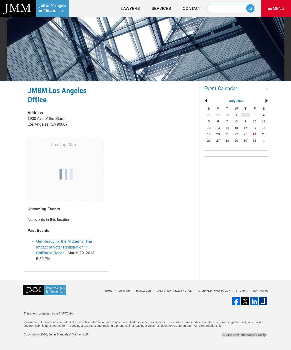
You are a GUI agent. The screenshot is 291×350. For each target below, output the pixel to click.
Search (250, 8)
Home (108, 291)
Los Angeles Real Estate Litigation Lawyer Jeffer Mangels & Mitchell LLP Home (34, 8)
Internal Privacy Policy (214, 291)
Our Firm (124, 291)
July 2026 (236, 101)
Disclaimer (143, 291)
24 (254, 134)
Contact (192, 8)
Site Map (241, 291)
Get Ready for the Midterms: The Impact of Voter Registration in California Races (64, 247)
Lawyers (130, 8)
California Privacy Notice (174, 291)
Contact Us (260, 291)
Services (161, 8)
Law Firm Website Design (244, 335)
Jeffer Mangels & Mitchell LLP (68, 334)
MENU (276, 8)
